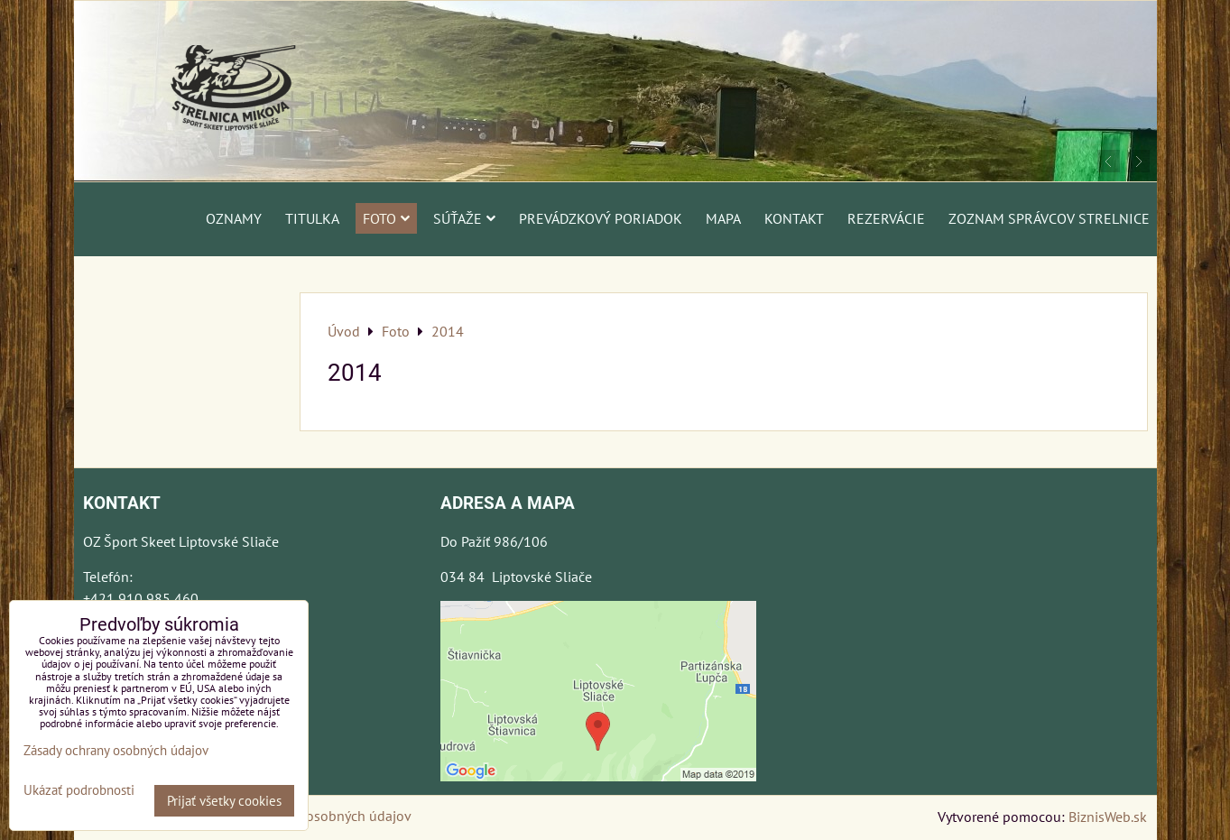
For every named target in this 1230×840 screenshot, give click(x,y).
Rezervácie (886, 218)
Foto (386, 218)
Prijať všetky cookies (224, 800)
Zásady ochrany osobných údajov (310, 816)
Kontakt (794, 218)
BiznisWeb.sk (1107, 817)
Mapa (723, 218)
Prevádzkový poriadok (600, 218)
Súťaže (464, 218)
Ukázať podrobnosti (78, 790)
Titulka (312, 218)
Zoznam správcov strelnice (1049, 218)
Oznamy (234, 218)
